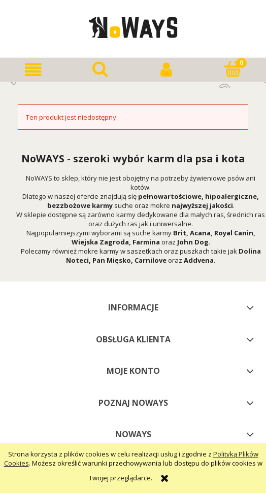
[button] (33, 70)
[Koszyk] (233, 69)
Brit (179, 232)
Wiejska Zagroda (100, 241)
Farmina (146, 241)
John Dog (193, 241)
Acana (200, 232)
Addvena (199, 260)
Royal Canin (233, 232)
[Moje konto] (166, 70)
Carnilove (151, 260)
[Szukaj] (100, 69)
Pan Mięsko (111, 260)
